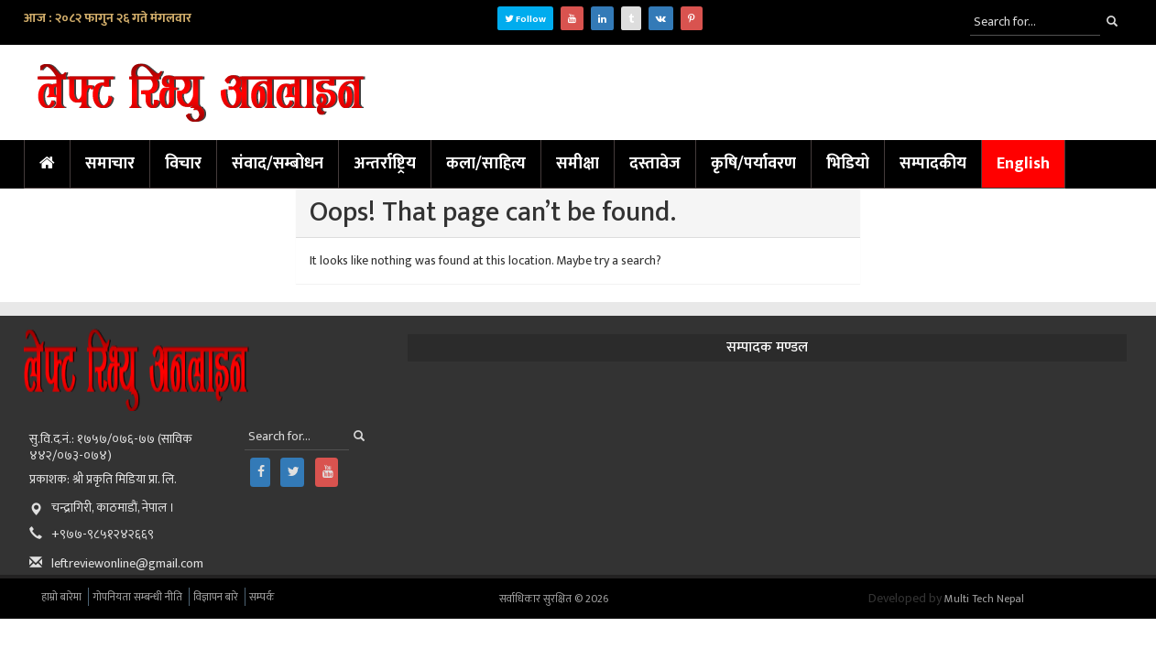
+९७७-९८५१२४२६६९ (102, 534)
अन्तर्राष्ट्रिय (385, 164)
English (1023, 164)
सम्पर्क (262, 597)
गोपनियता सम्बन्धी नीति (137, 597)
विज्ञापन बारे (215, 597)
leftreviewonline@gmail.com (127, 563)
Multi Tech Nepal (984, 598)
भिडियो (847, 164)
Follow (525, 19)
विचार (183, 164)
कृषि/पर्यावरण (753, 164)
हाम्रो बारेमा (61, 597)
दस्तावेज (655, 164)
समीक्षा (577, 164)
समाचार (110, 164)
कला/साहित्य (486, 164)
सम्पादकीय (933, 164)
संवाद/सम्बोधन (277, 164)
